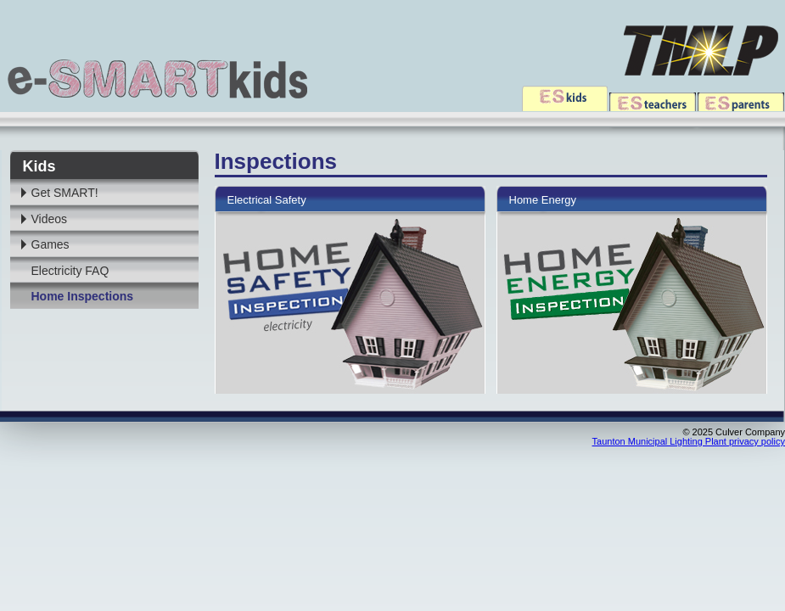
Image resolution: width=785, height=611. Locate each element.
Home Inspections (82, 296)
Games (50, 244)
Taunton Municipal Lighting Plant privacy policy (688, 441)
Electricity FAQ (70, 270)
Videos (49, 219)
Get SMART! (64, 192)
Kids (39, 166)
